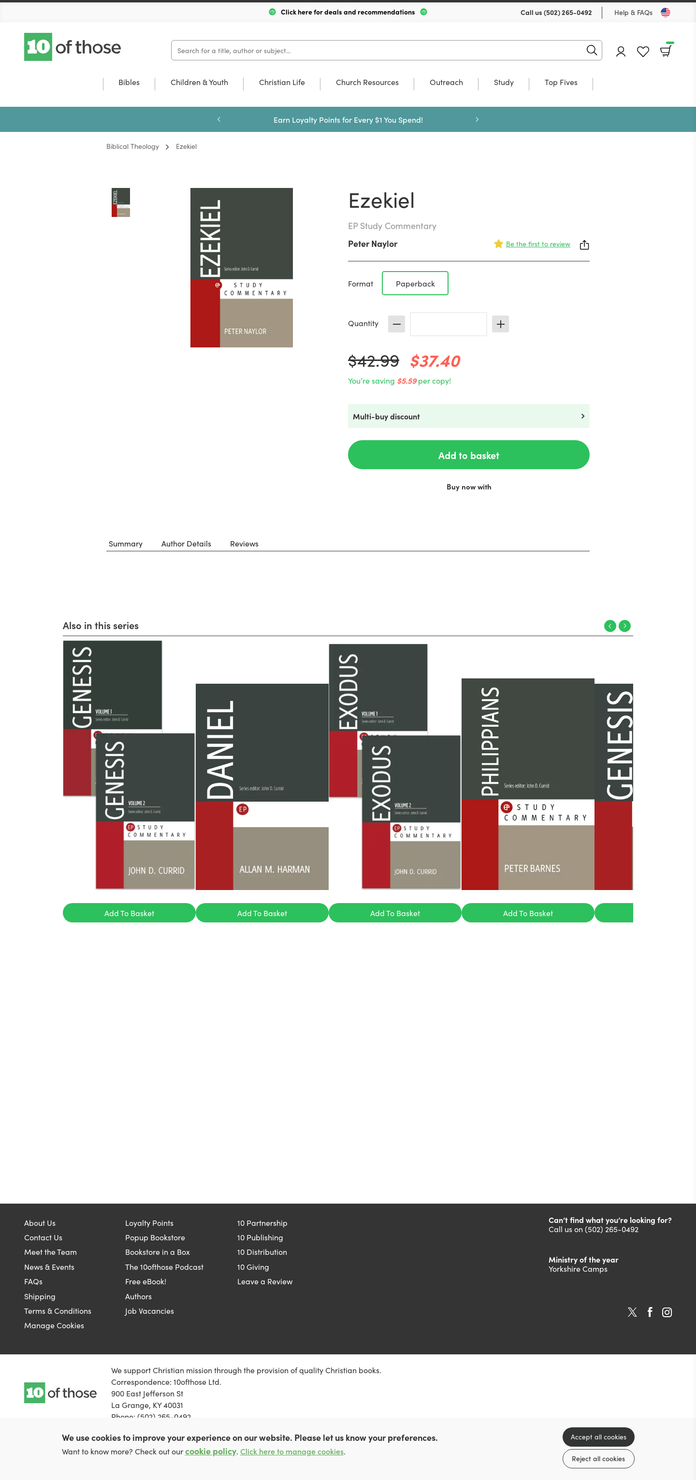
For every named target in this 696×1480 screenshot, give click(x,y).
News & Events (49, 1266)
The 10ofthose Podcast (164, 1266)
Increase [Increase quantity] (500, 324)
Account (621, 51)
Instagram (667, 1312)
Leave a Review (264, 1281)
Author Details (186, 543)
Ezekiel (186, 146)
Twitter (632, 1312)
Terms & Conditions (57, 1310)
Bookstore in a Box (157, 1251)
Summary (126, 543)
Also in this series (101, 625)
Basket (669, 47)
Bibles (129, 82)
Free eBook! (145, 1281)
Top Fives (561, 82)
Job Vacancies (149, 1310)
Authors (138, 1296)
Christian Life (282, 82)
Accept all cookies (598, 1436)
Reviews (244, 543)
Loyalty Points (149, 1222)
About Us (40, 1222)
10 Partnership (262, 1222)
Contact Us (43, 1237)
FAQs (33, 1281)
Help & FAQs (633, 12)
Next (477, 119)
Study (504, 82)
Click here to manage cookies (292, 1451)
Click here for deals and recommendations (348, 11)
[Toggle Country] (665, 12)
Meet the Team (50, 1251)
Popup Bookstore (155, 1237)
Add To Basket (129, 912)
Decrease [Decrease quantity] (396, 324)
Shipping (40, 1296)
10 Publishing (260, 1237)
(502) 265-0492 (568, 12)
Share (585, 245)
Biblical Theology (132, 146)
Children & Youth (199, 82)
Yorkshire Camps (578, 1268)
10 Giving (253, 1266)
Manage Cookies (54, 1325)
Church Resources (367, 82)
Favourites (643, 51)
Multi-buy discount (386, 416)
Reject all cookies (598, 1458)
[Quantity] (448, 324)
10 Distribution (262, 1251)
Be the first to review (538, 243)
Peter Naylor (372, 243)
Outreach (446, 82)
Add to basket (468, 454)
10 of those (73, 47)
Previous (219, 119)
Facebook (650, 1312)
